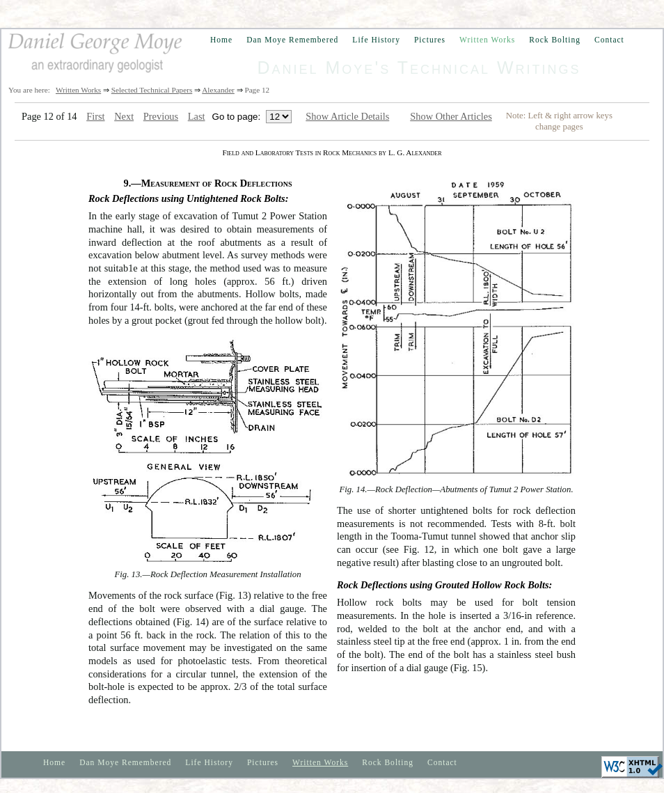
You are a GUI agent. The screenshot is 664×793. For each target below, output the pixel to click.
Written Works (487, 40)
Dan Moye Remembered (292, 40)
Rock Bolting (554, 40)
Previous (160, 116)
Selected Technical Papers (151, 90)
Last (196, 116)
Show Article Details (347, 116)
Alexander (218, 90)
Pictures (429, 40)
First (95, 116)
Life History (376, 40)
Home (221, 40)
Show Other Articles (451, 116)
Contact (609, 40)
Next (124, 116)
